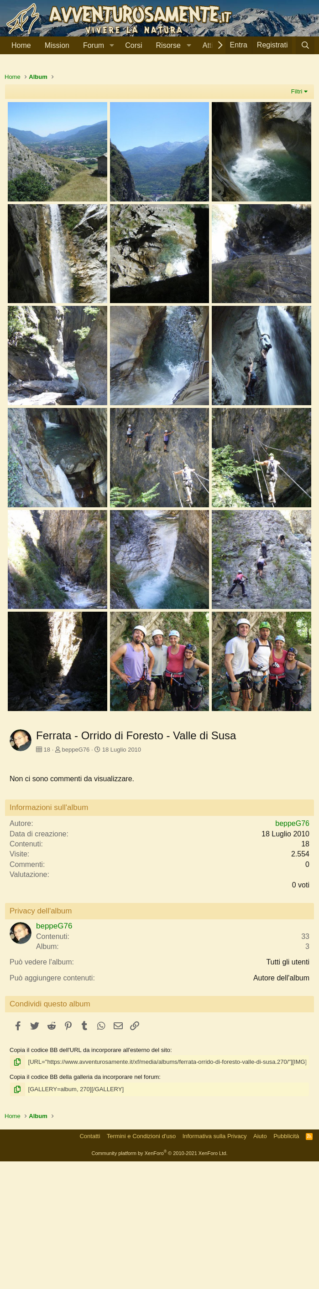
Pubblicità (286, 1263)
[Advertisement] (159, 132)
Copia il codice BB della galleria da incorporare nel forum (84, 1204)
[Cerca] (305, 45)
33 (305, 1064)
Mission (57, 45)
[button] (111, 45)
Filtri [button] (297, 219)
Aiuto (260, 1263)
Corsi (133, 45)
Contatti (89, 1263)
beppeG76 (76, 877)
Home (21, 45)
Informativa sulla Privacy (215, 1263)
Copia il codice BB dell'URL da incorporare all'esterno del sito (90, 1177)
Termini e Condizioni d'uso (141, 1263)
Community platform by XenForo (160, 1281)
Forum (93, 45)
